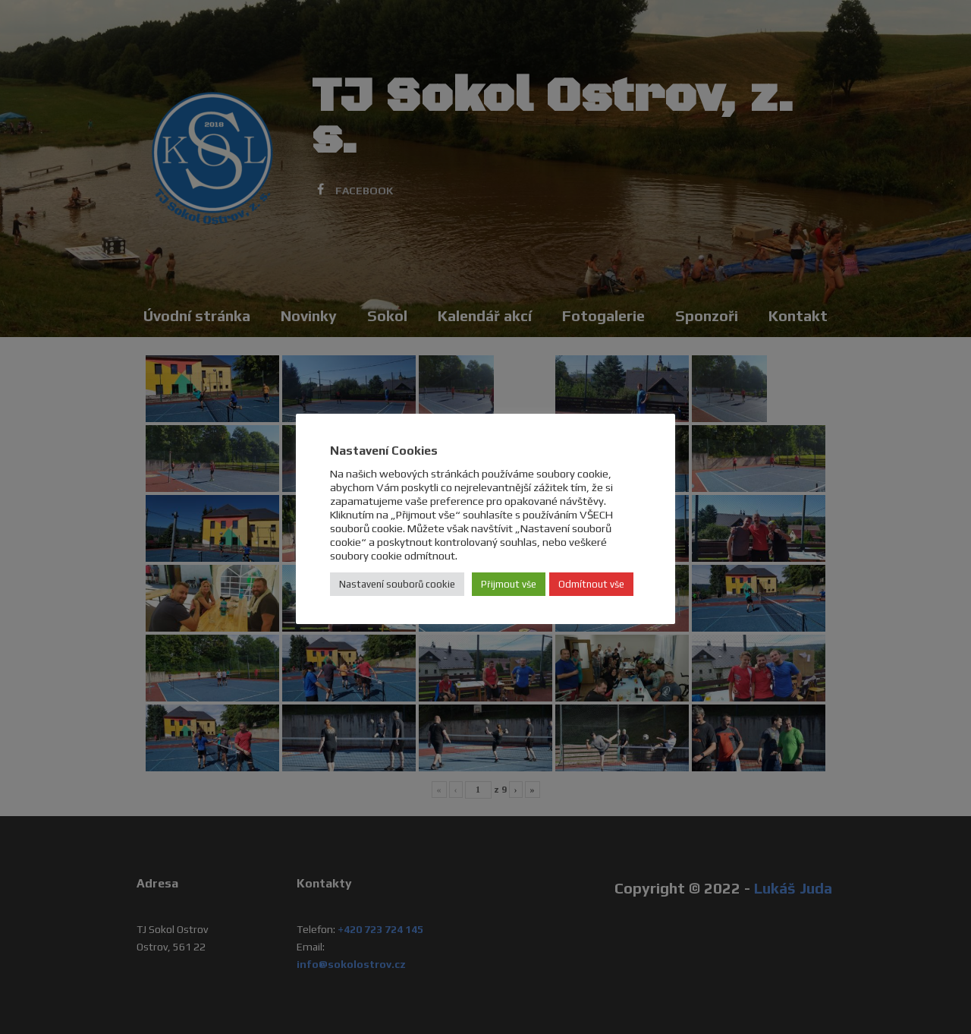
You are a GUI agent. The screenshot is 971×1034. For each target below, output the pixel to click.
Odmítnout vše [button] (591, 584)
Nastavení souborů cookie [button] (397, 584)
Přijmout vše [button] (508, 584)
